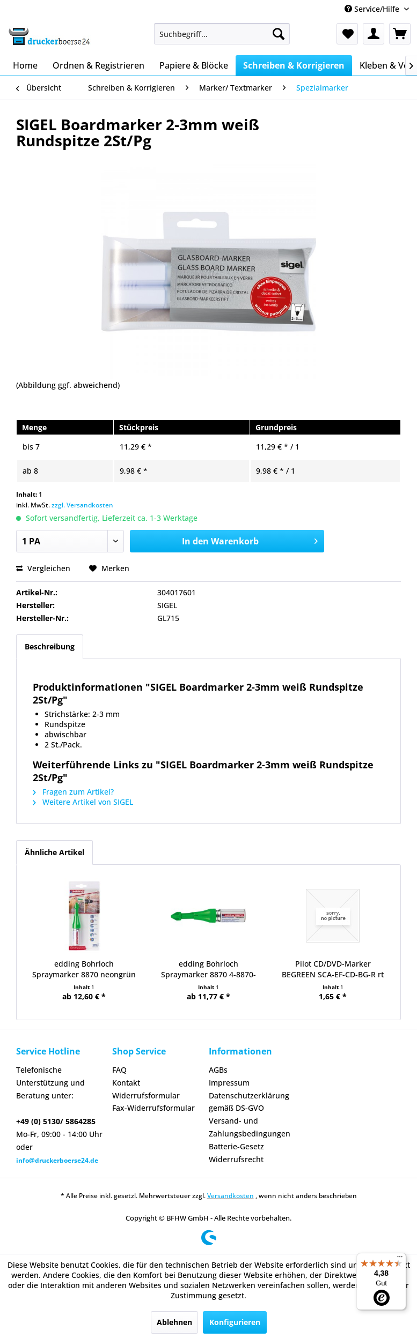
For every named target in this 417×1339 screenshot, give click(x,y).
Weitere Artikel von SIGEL (83, 802)
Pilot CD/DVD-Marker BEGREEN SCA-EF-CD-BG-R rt (333, 969)
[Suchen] (278, 33)
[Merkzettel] (347, 33)
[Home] (25, 65)
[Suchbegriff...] (222, 33)
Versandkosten (230, 1195)
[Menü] (399, 1259)
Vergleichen (43, 568)
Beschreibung (50, 646)
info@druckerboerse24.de (57, 1160)
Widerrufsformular (146, 1095)
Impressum (229, 1083)
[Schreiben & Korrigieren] (294, 65)
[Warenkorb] (400, 33)
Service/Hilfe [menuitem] (373, 9)
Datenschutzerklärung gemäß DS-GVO (249, 1101)
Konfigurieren (234, 1322)
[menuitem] (222, 33)
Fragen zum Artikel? (73, 792)
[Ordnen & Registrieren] (98, 65)
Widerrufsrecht (236, 1159)
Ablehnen (174, 1322)
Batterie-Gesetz (236, 1146)
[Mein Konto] (373, 33)
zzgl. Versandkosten (82, 505)
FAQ (119, 1070)
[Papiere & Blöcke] (194, 65)
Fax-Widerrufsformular (153, 1108)
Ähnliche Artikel (54, 852)
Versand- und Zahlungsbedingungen (249, 1127)
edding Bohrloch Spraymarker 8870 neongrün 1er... (84, 969)
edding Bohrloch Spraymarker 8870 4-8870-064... (208, 969)
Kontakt (126, 1083)
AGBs (218, 1070)
